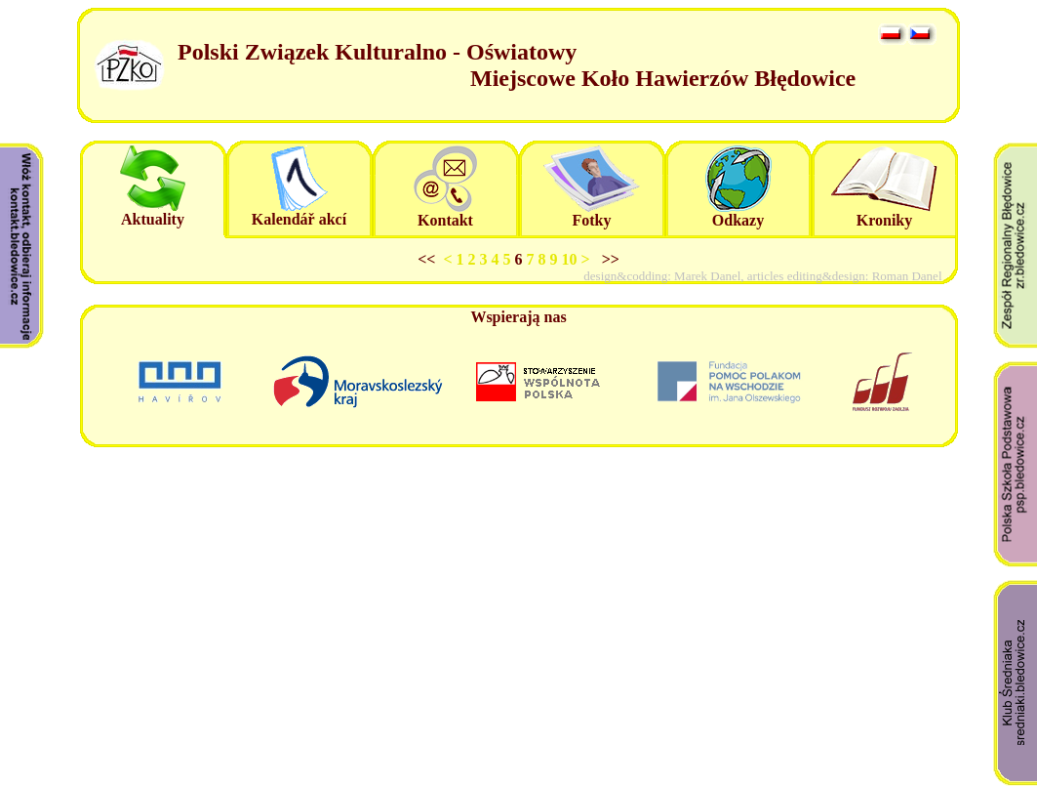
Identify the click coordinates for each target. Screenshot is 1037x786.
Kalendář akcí (299, 219)
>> (606, 259)
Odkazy (738, 220)
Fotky (592, 220)
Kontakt (445, 220)
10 (571, 259)
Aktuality (152, 219)
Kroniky (885, 220)
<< (430, 259)
